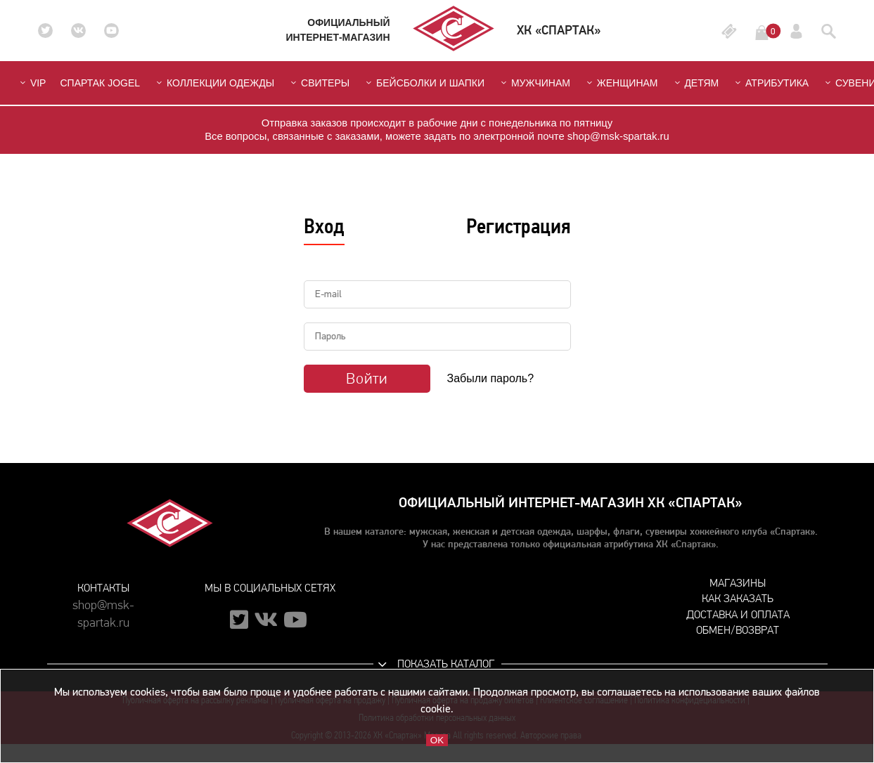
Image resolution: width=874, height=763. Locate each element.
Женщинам (621, 83)
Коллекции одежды (214, 83)
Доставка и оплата (738, 614)
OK (437, 740)
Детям (695, 83)
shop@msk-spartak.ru (103, 608)
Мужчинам (534, 83)
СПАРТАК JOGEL (100, 83)
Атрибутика (771, 83)
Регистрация (518, 226)
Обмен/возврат (737, 630)
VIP (32, 83)
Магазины (737, 582)
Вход (324, 226)
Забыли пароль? (490, 378)
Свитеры (318, 83)
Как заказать (737, 598)
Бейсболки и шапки (424, 83)
